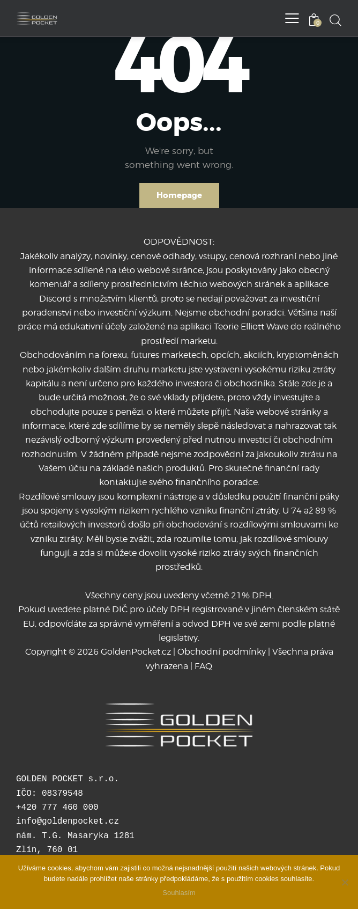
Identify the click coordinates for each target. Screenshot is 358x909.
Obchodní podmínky (221, 652)
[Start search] (335, 20)
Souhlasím (178, 893)
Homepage (179, 195)
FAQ (203, 666)
